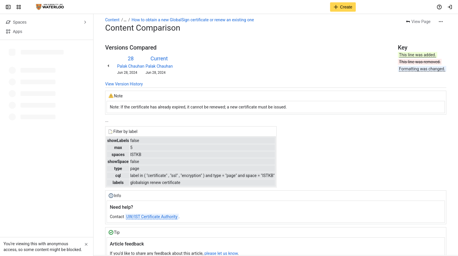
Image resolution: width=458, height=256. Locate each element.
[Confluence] (50, 7)
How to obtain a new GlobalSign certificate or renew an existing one (193, 19)
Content (112, 19)
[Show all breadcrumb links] (125, 20)
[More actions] (440, 21)
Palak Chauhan (130, 66)
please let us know (221, 253)
